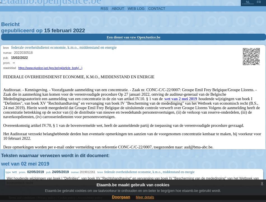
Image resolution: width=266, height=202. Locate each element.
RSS (104, 8)
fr (259, 2)
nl (248, 2)
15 (47, 30)
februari (61, 30)
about (118, 8)
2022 (79, 30)
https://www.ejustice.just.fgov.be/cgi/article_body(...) (50, 68)
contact (156, 8)
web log (136, 8)
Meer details (145, 197)
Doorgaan (121, 197)
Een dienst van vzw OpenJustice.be (133, 37)
